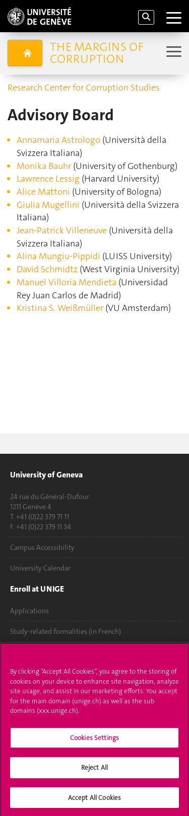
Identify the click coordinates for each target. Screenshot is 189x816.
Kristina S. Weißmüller (61, 308)
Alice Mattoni (43, 192)
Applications (29, 610)
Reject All (94, 771)
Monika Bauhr (44, 166)
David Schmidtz (47, 269)
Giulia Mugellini (49, 205)
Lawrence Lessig (48, 179)
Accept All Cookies (94, 801)
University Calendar (40, 568)
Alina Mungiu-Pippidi (58, 256)
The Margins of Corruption (97, 53)
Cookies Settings (94, 742)
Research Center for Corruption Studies (84, 87)
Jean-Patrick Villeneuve (62, 230)
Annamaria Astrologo (58, 140)
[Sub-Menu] (172, 52)
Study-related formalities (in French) (65, 631)
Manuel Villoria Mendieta (66, 282)
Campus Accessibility (42, 547)
